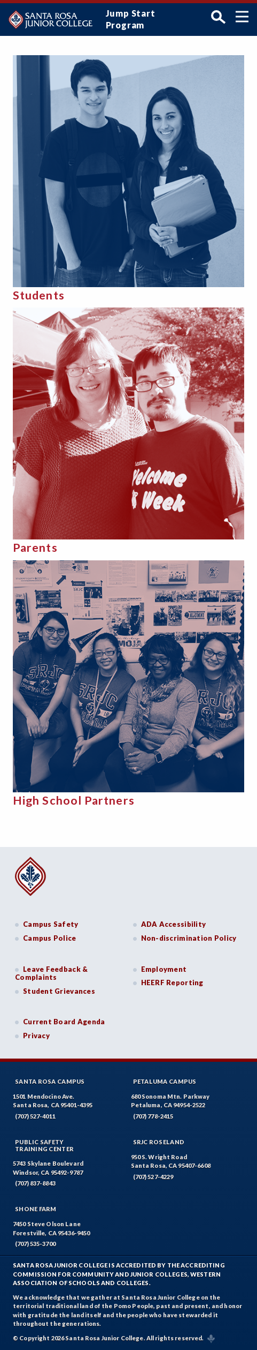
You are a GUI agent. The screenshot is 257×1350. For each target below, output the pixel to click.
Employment (164, 969)
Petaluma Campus (165, 1081)
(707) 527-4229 (153, 1176)
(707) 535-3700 (35, 1243)
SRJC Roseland (159, 1141)
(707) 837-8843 (35, 1183)
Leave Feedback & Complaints (51, 973)
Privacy (36, 1035)
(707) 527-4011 (35, 1116)
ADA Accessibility (173, 924)
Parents (35, 547)
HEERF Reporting (172, 982)
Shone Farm (36, 1208)
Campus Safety (51, 924)
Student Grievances (59, 991)
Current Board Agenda (64, 1021)
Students (39, 295)
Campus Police (49, 938)
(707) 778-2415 (153, 1116)
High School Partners (74, 800)
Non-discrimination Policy (189, 938)
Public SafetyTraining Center (44, 1145)
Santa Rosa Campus (50, 1081)
